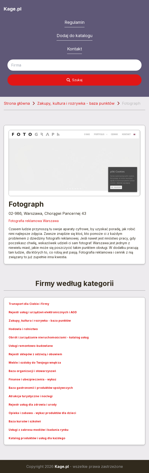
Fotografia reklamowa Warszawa (34, 221)
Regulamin (74, 22)
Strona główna (17, 103)
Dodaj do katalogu (74, 35)
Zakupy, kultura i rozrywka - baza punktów (76, 103)
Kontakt (74, 48)
